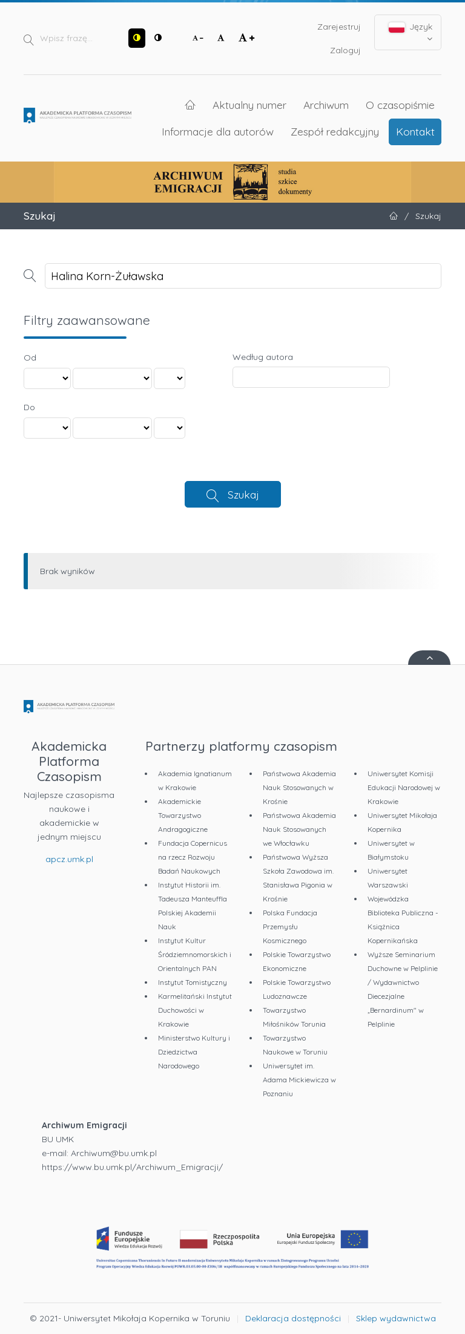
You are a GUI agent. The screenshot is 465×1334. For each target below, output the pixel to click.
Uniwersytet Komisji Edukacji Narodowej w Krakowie (404, 787)
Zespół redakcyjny (335, 131)
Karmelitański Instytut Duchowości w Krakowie (195, 1010)
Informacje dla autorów (218, 131)
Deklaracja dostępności (293, 1318)
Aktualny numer (249, 104)
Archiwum (326, 104)
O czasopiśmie (400, 104)
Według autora (262, 356)
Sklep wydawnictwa (396, 1318)
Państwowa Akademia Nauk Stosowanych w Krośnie (299, 787)
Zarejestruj (339, 26)
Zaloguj (345, 50)
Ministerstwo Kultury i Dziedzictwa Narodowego (194, 1051)
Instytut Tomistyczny (192, 982)
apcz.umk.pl (69, 859)
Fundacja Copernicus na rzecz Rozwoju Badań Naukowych (192, 857)
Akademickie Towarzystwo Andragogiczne (183, 815)
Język (411, 32)
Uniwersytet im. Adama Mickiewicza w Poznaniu (299, 1079)
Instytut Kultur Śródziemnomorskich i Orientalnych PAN (194, 954)
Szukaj (243, 494)
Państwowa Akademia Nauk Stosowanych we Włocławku (299, 829)
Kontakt (415, 131)
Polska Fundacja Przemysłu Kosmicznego (290, 926)
